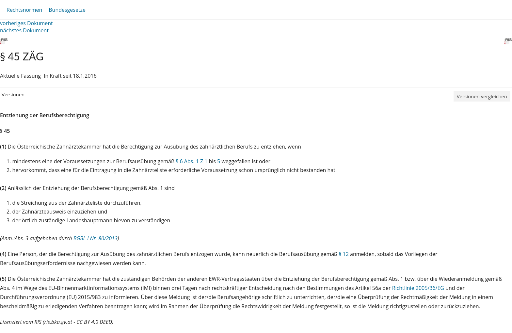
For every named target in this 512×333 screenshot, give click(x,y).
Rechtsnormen (24, 9)
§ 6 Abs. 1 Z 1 (191, 161)
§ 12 (344, 254)
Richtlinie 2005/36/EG (418, 288)
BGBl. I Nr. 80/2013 (95, 238)
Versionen (13, 94)
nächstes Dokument (24, 30)
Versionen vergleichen (482, 96)
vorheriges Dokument (26, 23)
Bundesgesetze (67, 9)
